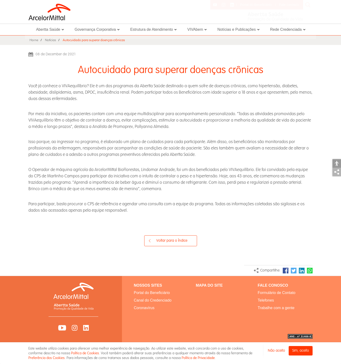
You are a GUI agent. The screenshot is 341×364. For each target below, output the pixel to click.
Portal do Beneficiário (256, 5)
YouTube (62, 328)
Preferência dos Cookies (46, 358)
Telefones (266, 300)
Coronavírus (144, 308)
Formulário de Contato (276, 293)
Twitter (293, 270)
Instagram (74, 328)
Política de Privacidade (198, 358)
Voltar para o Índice (171, 240)
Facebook (285, 270)
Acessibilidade (336, 163)
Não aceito (276, 350)
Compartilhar (336, 172)
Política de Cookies (85, 353)
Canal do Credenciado (152, 300)
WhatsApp (310, 270)
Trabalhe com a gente (276, 308)
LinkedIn (302, 270)
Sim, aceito (300, 350)
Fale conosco (289, 5)
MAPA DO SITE (209, 285)
